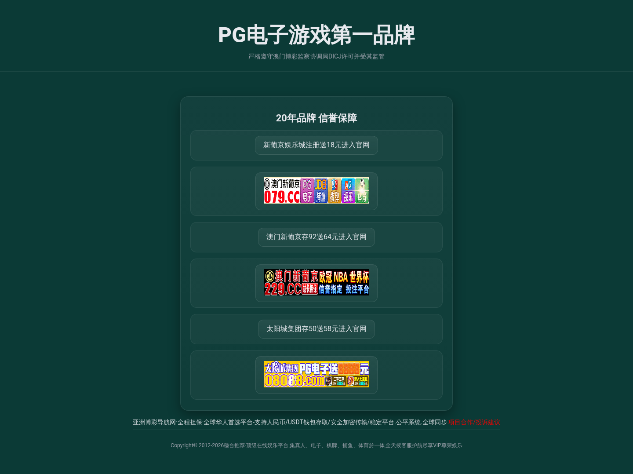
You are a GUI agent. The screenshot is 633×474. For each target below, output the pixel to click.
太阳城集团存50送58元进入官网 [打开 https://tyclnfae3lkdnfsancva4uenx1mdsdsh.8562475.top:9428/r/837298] (316, 329)
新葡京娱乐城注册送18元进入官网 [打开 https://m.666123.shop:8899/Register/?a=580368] (316, 145)
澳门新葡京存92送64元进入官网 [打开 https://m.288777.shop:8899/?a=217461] (316, 237)
